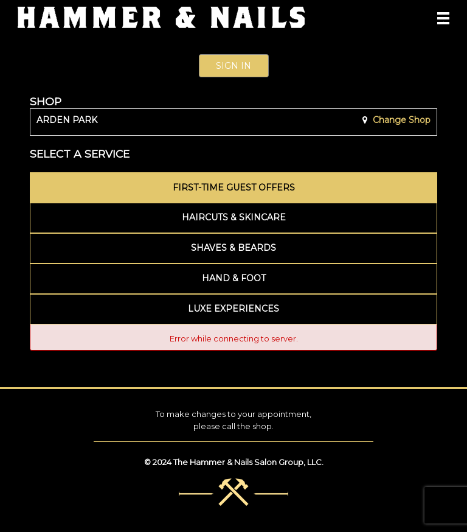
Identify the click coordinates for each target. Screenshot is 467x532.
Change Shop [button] (400, 119)
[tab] (233, 187)
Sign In (233, 65)
